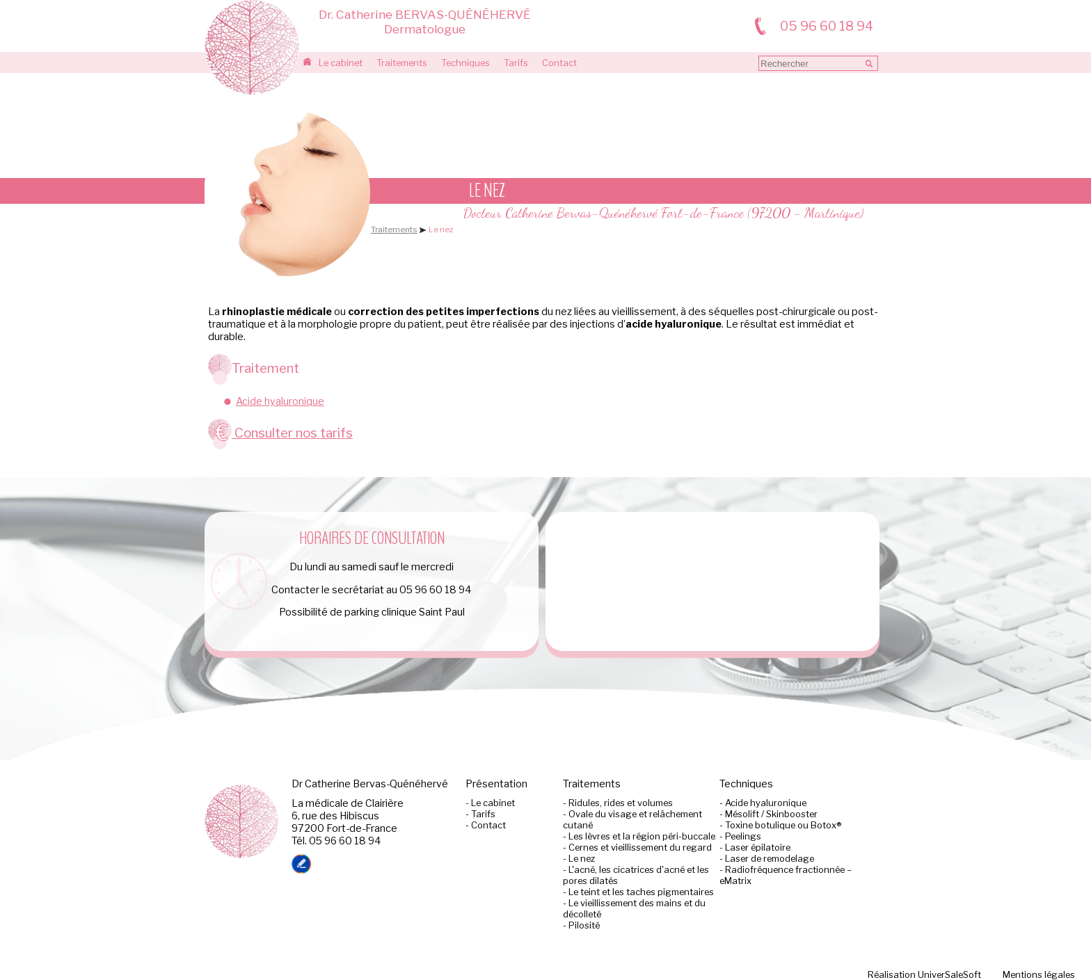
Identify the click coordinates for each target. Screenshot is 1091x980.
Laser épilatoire (757, 847)
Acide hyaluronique (280, 401)
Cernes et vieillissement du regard (640, 847)
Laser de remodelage (769, 858)
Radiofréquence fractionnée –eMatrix (785, 875)
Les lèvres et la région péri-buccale (641, 836)
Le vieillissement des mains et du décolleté (634, 908)
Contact (559, 62)
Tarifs (516, 62)
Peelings (743, 836)
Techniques (465, 62)
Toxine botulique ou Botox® (783, 824)
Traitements (401, 62)
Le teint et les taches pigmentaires (641, 891)
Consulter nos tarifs (280, 433)
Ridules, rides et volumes (620, 802)
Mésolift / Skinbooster (771, 813)
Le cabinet (341, 62)
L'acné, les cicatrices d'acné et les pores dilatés (636, 875)
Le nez (581, 858)
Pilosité (584, 925)
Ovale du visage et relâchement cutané (632, 819)
